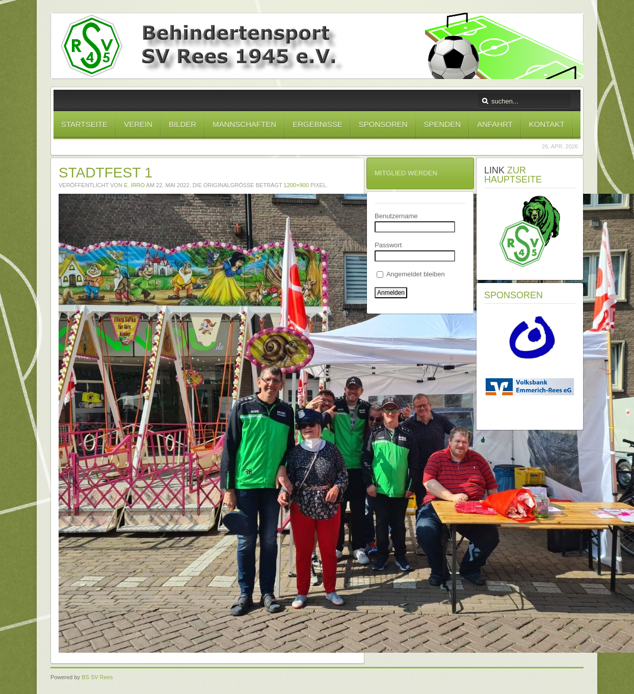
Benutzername (396, 216)
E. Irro (134, 185)
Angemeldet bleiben (411, 274)
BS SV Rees (97, 677)
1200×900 (296, 185)
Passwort (388, 245)
